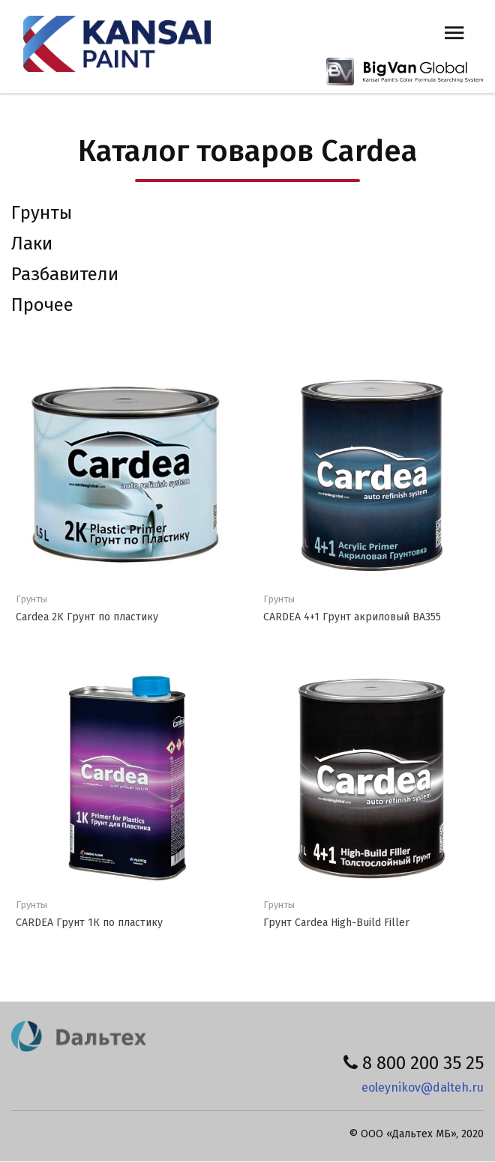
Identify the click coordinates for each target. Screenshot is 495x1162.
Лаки (31, 243)
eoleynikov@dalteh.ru (423, 1087)
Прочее (42, 304)
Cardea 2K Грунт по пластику (87, 617)
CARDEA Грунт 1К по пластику (89, 922)
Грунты (41, 212)
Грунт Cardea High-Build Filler (336, 922)
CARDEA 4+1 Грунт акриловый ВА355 (352, 617)
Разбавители (64, 274)
